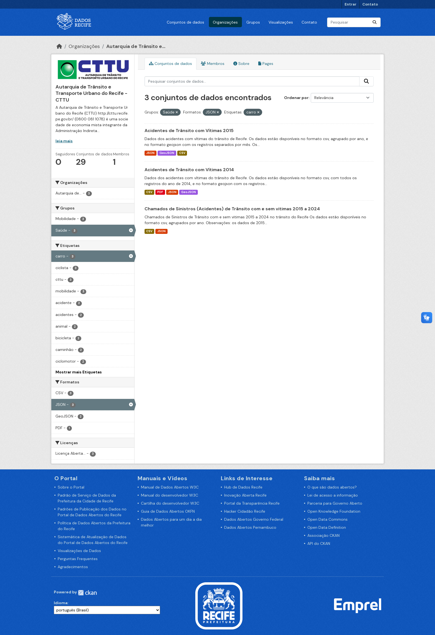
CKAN (87, 593)
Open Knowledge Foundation (333, 511)
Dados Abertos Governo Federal (253, 519)
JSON (150, 153)
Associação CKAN (323, 535)
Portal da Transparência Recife (252, 503)
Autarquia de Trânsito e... (135, 46)
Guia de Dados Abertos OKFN (168, 511)
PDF (160, 192)
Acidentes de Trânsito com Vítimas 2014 (189, 170)
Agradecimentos (73, 566)
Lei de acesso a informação (332, 495)
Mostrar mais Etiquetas (78, 372)
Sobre (241, 63)
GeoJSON (167, 153)
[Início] (59, 46)
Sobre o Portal (71, 487)
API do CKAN (318, 543)
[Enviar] (374, 22)
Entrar (350, 4)
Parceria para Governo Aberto (334, 503)
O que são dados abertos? (332, 487)
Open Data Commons (327, 519)
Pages (265, 63)
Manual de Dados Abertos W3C (170, 487)
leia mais (64, 140)
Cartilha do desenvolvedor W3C (170, 503)
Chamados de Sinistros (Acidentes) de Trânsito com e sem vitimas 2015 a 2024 (232, 209)
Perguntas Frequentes (78, 558)
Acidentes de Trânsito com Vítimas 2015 (189, 130)
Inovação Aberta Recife (245, 495)
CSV (182, 153)
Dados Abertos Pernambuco (250, 527)
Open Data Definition (326, 527)
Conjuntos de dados (185, 22)
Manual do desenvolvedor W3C (169, 495)
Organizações (225, 22)
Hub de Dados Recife (243, 487)
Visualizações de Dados (79, 550)
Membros (212, 63)
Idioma (60, 602)
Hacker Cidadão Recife (244, 511)
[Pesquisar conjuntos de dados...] (354, 22)
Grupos (253, 22)
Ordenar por (296, 97)
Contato (370, 4)
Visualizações (281, 22)
